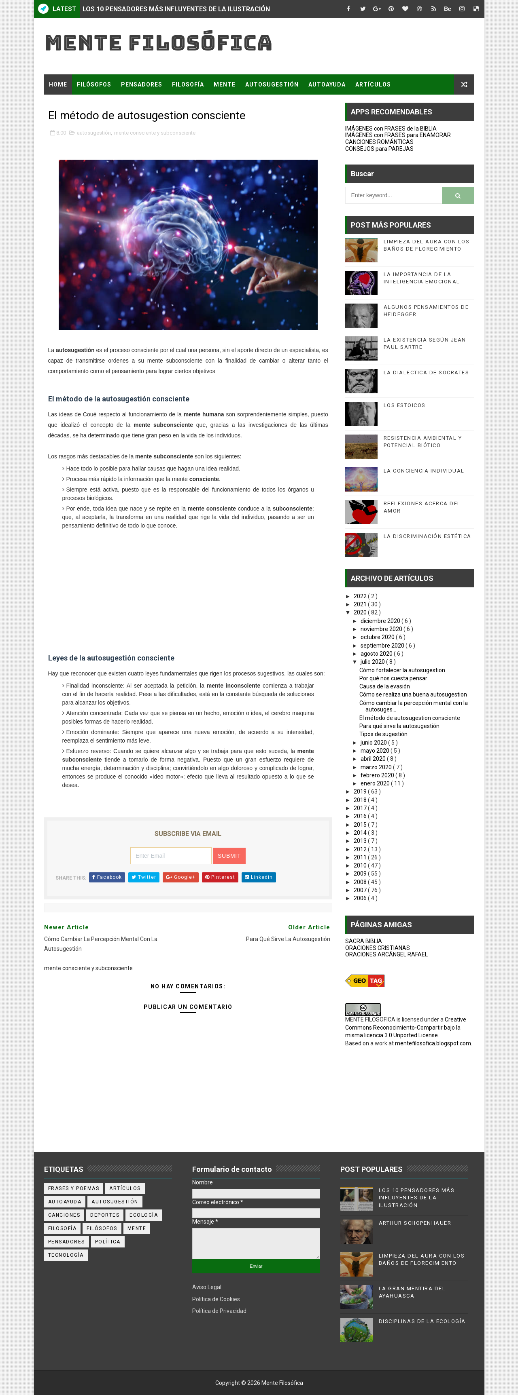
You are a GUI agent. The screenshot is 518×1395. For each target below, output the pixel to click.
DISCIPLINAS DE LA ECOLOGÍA (422, 1321)
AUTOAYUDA (327, 84)
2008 (361, 882)
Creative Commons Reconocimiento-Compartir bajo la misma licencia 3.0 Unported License (405, 1027)
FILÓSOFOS (94, 84)
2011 (361, 857)
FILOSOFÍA (188, 84)
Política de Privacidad (219, 1311)
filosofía (62, 1228)
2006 (361, 898)
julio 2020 (373, 661)
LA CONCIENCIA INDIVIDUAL (424, 471)
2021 (361, 604)
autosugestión (94, 133)
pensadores (66, 1242)
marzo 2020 (377, 767)
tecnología (66, 1255)
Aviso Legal (206, 1287)
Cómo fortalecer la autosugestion (402, 670)
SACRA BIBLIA (363, 941)
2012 (361, 849)
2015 (361, 824)
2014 (361, 832)
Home (58, 84)
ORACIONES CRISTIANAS (377, 948)
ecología (144, 1215)
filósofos (102, 1228)
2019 (361, 791)
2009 (361, 873)
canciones (64, 1215)
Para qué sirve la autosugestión (399, 726)
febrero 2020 (378, 775)
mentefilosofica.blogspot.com (433, 1043)
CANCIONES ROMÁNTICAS (379, 142)
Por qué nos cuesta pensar (393, 678)
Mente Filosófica (158, 43)
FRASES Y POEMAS (77, 104)
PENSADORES (141, 84)
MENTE (225, 84)
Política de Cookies (216, 1299)
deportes (104, 1215)
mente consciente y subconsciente (154, 133)
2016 (361, 816)
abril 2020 (374, 759)
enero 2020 (376, 783)
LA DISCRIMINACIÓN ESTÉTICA (427, 536)
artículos (125, 1188)
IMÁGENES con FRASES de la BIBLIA (391, 128)
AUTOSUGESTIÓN (272, 84)
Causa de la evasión (384, 686)
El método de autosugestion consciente (409, 718)
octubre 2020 (378, 637)
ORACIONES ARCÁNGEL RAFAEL (386, 954)
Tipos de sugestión (383, 734)
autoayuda (65, 1202)
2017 (361, 808)
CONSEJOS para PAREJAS (379, 149)
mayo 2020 (376, 750)
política (108, 1242)
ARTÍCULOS (373, 84)
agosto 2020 (377, 653)
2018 (361, 800)
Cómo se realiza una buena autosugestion (413, 694)
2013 (361, 841)
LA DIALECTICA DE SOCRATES (426, 372)
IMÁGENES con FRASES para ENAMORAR (398, 135)
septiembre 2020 (383, 645)
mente (136, 1228)
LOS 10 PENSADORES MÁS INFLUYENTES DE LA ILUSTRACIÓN (176, 9)
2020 (361, 612)
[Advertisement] (188, 589)
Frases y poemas (74, 1188)
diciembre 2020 (381, 621)
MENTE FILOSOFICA (370, 1019)
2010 (361, 865)
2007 (361, 890)
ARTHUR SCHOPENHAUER (415, 1223)
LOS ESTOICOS (405, 405)
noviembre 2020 (382, 629)
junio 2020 (374, 742)
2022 (361, 596)
